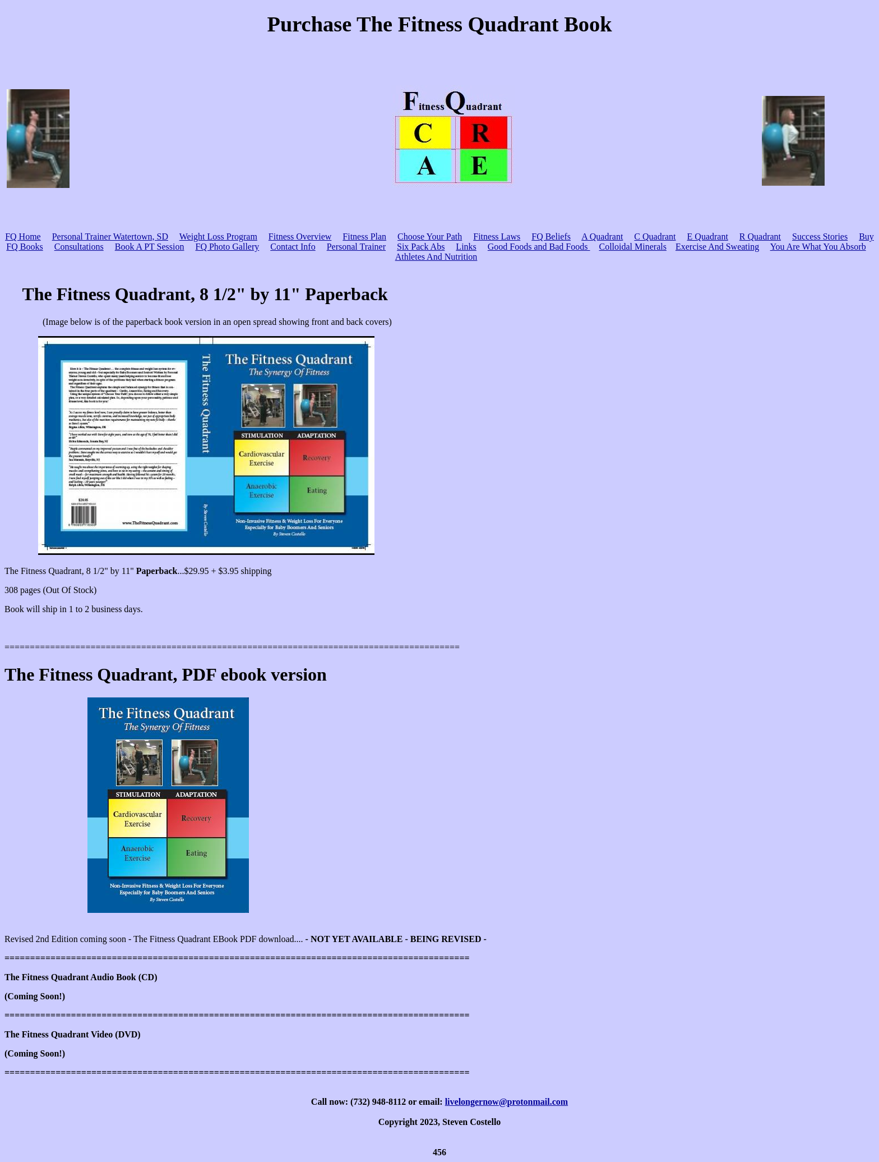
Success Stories (820, 236)
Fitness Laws (496, 236)
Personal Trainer (356, 246)
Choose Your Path (429, 236)
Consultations (79, 246)
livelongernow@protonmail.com (506, 1101)
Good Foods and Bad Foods (539, 246)
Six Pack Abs (421, 246)
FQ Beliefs (551, 236)
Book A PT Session (149, 246)
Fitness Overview (300, 236)
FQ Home (23, 236)
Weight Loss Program (218, 236)
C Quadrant (655, 236)
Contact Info (292, 246)
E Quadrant (707, 236)
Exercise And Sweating (717, 246)
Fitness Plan (364, 236)
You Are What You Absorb (818, 246)
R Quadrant (760, 236)
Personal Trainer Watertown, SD (110, 236)
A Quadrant (602, 236)
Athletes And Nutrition (436, 256)
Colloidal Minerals (633, 246)
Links (466, 246)
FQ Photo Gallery (227, 246)
